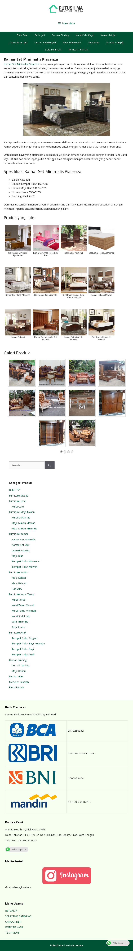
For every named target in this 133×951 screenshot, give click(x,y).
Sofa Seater (18, 627)
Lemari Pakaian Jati (45, 42)
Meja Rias (93, 42)
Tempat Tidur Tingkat (25, 638)
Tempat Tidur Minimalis (25, 561)
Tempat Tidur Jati (78, 49)
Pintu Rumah (16, 687)
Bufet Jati (39, 35)
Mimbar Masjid (114, 42)
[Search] (50, 465)
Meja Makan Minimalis (24, 528)
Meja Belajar (19, 583)
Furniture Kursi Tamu (21, 594)
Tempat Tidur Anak (23, 654)
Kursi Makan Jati (21, 517)
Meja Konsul (19, 671)
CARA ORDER (13, 921)
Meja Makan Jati (72, 42)
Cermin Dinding (60, 35)
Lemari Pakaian (20, 550)
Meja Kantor (19, 577)
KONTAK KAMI (14, 927)
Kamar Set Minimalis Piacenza (21, 64)
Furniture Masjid (18, 495)
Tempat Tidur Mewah (24, 566)
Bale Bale (22, 35)
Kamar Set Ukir (20, 544)
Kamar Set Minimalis (24, 539)
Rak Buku (17, 588)
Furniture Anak (17, 632)
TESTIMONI (12, 932)
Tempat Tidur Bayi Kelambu (28, 643)
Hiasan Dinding (18, 660)
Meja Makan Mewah (23, 523)
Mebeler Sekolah (19, 682)
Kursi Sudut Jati (20, 616)
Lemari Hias (16, 676)
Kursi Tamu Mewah (23, 605)
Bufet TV (14, 490)
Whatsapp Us (15, 849)
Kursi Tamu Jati (18, 42)
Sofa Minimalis (53, 49)
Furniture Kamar (18, 534)
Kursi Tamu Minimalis (24, 610)
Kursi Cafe (18, 506)
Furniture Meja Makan (22, 512)
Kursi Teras (18, 599)
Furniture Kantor (19, 572)
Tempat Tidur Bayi (23, 649)
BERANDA (11, 910)
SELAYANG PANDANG (18, 916)
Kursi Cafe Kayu (85, 35)
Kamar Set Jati (108, 35)
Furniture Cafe (17, 501)
